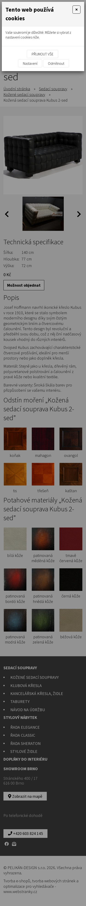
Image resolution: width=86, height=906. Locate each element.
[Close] (76, 9)
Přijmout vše (42, 54)
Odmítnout (56, 63)
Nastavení (30, 63)
